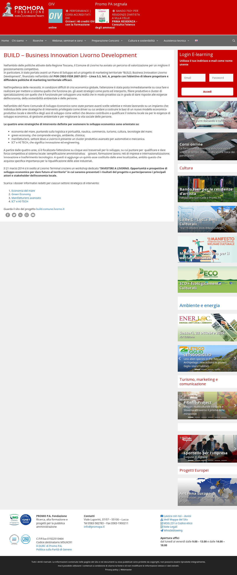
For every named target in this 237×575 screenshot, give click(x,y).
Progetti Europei (194, 470)
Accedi (207, 91)
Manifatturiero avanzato (26, 198)
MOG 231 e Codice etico (176, 523)
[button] (179, 358)
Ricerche (42, 40)
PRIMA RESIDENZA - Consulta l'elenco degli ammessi (116, 24)
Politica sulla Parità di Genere (54, 549)
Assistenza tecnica (178, 40)
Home (5, 40)
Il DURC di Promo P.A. (49, 546)
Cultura (186, 167)
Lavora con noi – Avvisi (176, 516)
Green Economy (21, 194)
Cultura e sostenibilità (145, 40)
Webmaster (126, 569)
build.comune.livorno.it (50, 209)
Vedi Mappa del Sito (174, 519)
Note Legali (169, 526)
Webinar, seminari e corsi (71, 40)
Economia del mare (23, 190)
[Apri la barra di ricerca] (234, 40)
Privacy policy (111, 569)
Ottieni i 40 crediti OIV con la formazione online (72, 24)
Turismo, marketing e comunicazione (199, 381)
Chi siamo (21, 40)
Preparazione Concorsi (109, 40)
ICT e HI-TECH (19, 201)
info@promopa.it (94, 526)
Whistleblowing (172, 530)
